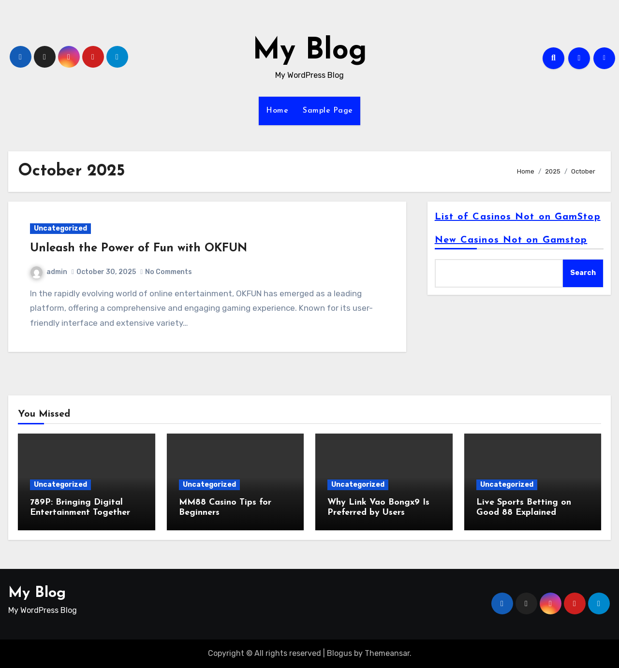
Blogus (339, 653)
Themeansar (387, 653)
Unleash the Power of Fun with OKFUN (138, 248)
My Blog (309, 51)
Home (277, 111)
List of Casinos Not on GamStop (518, 217)
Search (583, 273)
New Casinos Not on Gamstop (511, 240)
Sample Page (328, 111)
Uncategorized (60, 228)
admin (48, 272)
